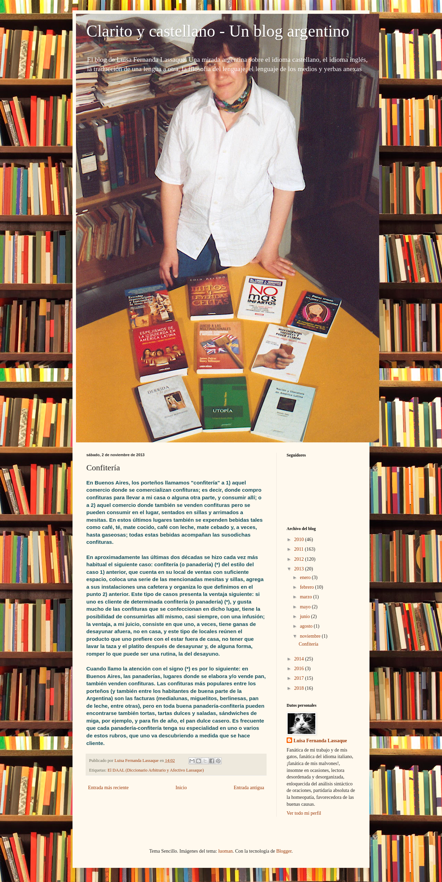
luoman (225, 851)
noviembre (310, 636)
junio (305, 616)
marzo (306, 596)
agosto (307, 626)
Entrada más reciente (108, 787)
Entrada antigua (249, 787)
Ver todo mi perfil (304, 813)
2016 (299, 668)
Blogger (283, 851)
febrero (307, 587)
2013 (299, 568)
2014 (299, 659)
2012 (299, 559)
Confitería (308, 644)
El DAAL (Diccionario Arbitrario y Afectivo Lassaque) (156, 770)
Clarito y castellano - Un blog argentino (217, 31)
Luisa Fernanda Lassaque (320, 740)
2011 (299, 549)
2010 (299, 539)
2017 (299, 678)
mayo (306, 606)
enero (306, 577)
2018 (299, 688)
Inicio (181, 787)
